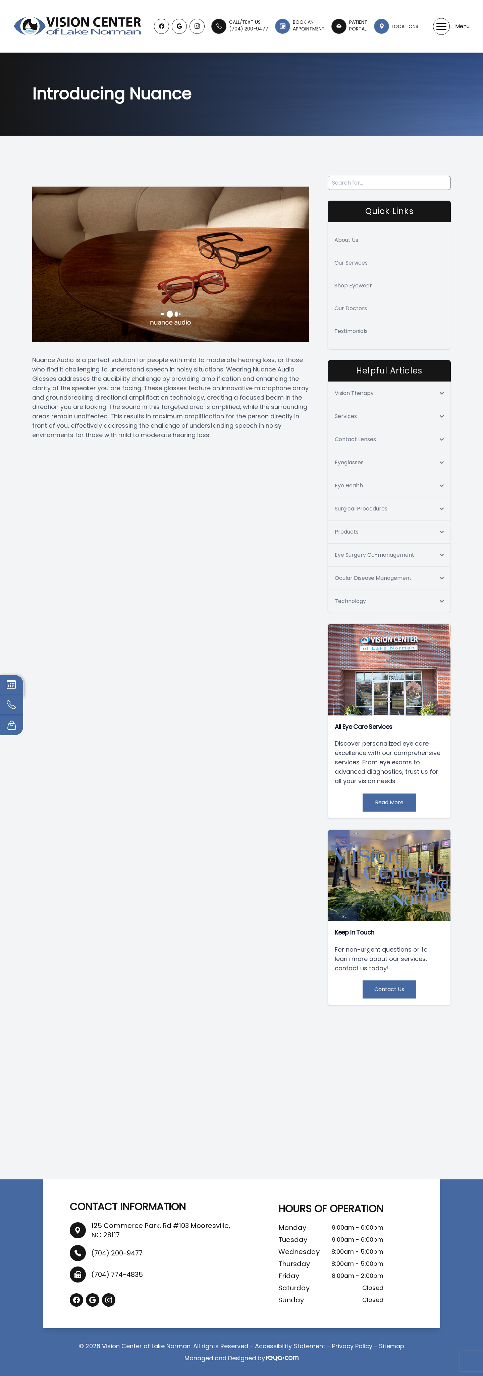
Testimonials (351, 331)
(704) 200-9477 (117, 1253)
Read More (389, 802)
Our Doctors (350, 308)
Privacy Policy (352, 1346)
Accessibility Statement (290, 1346)
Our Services (351, 263)
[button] (441, 26)
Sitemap (391, 1346)
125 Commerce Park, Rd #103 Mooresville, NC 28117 (160, 1230)
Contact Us (389, 989)
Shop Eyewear (353, 285)
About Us (346, 240)
